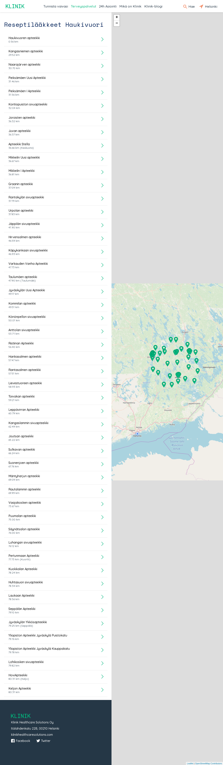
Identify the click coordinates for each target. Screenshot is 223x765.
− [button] (117, 23)
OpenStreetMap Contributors (208, 763)
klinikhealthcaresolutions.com (32, 735)
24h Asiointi (107, 6)
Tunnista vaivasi (55, 6)
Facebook (20, 741)
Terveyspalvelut (83, 6)
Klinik (15, 6)
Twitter (43, 741)
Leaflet (190, 763)
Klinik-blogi (153, 6)
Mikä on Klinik (130, 6)
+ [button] (117, 17)
